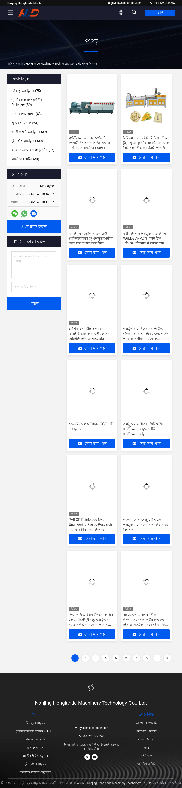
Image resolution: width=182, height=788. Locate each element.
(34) (25, 159)
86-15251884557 (162, 3)
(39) (29, 132)
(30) (27, 141)
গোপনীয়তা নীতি (146, 764)
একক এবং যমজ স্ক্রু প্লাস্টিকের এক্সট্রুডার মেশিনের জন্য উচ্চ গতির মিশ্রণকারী (146, 524)
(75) (26, 91)
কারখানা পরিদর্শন (146, 731)
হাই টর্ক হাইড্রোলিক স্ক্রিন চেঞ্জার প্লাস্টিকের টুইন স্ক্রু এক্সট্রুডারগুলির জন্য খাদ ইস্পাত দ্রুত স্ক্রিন (91, 238)
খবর (146, 748)
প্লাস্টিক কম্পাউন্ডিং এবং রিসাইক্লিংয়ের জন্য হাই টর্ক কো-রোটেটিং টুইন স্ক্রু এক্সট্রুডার (89, 334)
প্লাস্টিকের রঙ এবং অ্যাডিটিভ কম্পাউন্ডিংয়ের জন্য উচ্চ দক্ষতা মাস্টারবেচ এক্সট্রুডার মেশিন (89, 143)
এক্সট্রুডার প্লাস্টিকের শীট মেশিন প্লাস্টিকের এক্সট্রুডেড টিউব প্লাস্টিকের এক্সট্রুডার (143, 429)
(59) (27, 102)
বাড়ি (9, 63)
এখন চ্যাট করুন (34, 226)
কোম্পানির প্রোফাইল (146, 723)
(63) (26, 114)
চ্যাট (160, 12)
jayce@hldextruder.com (124, 3)
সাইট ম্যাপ (146, 756)
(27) (32, 150)
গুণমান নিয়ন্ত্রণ (146, 739)
